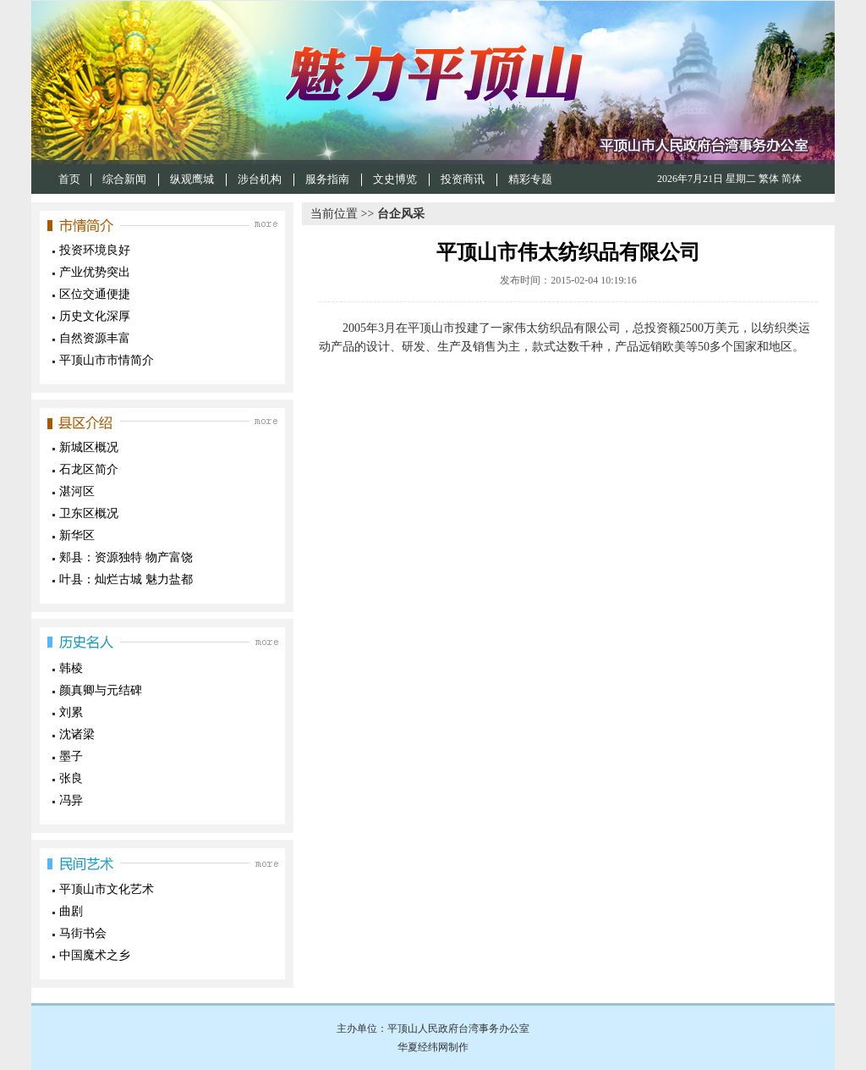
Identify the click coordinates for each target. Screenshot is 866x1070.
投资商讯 (463, 179)
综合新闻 (124, 179)
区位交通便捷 (94, 294)
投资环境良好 (94, 250)
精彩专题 (530, 179)
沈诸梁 (77, 734)
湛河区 (77, 491)
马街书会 (83, 933)
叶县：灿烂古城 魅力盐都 (126, 579)
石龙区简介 (88, 469)
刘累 (71, 712)
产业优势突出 (94, 272)
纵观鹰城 (192, 179)
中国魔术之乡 (94, 955)
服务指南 (327, 179)
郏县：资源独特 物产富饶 (126, 557)
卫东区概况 (88, 513)
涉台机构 (260, 179)
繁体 (769, 179)
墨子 (71, 756)
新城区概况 (88, 447)
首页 (69, 179)
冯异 (71, 800)
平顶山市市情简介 (106, 360)
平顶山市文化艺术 (106, 889)
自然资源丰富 (94, 338)
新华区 (77, 535)
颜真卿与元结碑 (100, 690)
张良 (71, 778)
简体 (791, 179)
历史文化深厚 (94, 316)
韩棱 (71, 668)
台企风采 (401, 213)
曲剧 (71, 911)
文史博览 (395, 179)
